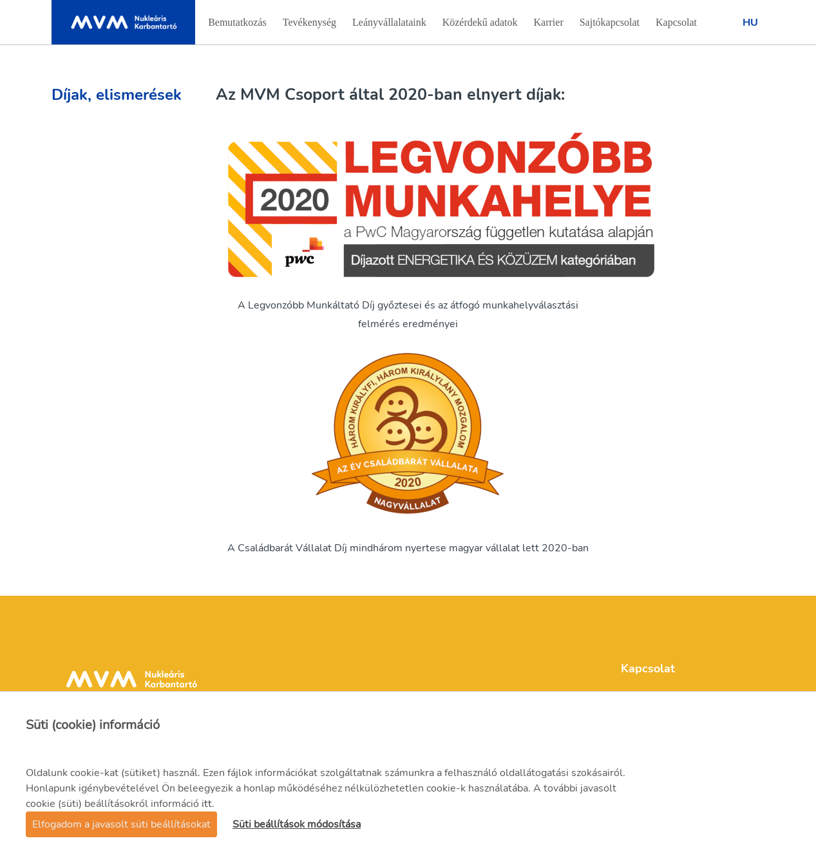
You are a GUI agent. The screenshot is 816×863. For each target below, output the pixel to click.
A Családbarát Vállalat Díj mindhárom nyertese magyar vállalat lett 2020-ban (408, 548)
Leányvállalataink (389, 26)
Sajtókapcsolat (609, 26)
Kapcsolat (676, 26)
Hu (750, 22)
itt (207, 804)
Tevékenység (309, 26)
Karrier (550, 26)
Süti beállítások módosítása (296, 824)
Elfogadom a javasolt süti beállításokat (121, 824)
